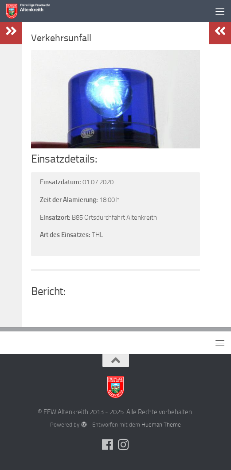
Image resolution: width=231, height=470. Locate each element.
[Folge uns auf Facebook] (108, 445)
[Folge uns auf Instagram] (123, 445)
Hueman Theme (161, 424)
